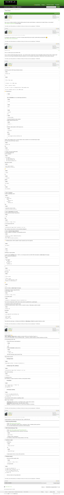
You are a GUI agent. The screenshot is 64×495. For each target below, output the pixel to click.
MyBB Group (15, 493)
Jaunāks (9, 482)
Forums (5, 9)
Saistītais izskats (56, 13)
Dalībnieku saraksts (50, 4)
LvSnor (9, 15)
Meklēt (43, 4)
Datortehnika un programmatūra (14, 9)
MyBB (8, 493)
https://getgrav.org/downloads (10, 23)
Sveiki (8, 9)
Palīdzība (57, 4)
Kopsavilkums (37, 4)
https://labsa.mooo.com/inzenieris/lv (11, 38)
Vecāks (6, 482)
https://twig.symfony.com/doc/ (15, 423)
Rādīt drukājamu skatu (8, 486)
